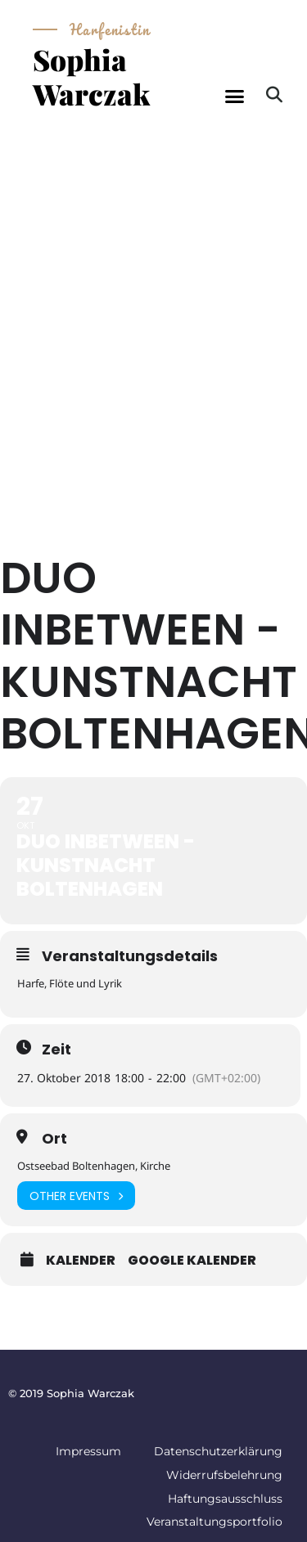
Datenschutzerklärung (218, 1451)
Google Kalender (192, 1260)
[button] (234, 96)
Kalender (80, 1260)
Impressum (88, 1451)
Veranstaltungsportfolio (214, 1521)
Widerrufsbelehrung (224, 1475)
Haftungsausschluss (225, 1498)
